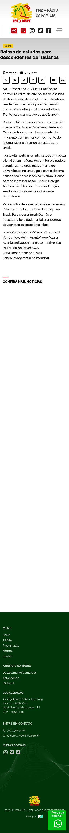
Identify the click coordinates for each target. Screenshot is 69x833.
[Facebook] (48, 30)
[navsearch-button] (23, 30)
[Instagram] (32, 30)
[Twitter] (40, 30)
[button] (6, 80)
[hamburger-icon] (59, 31)
